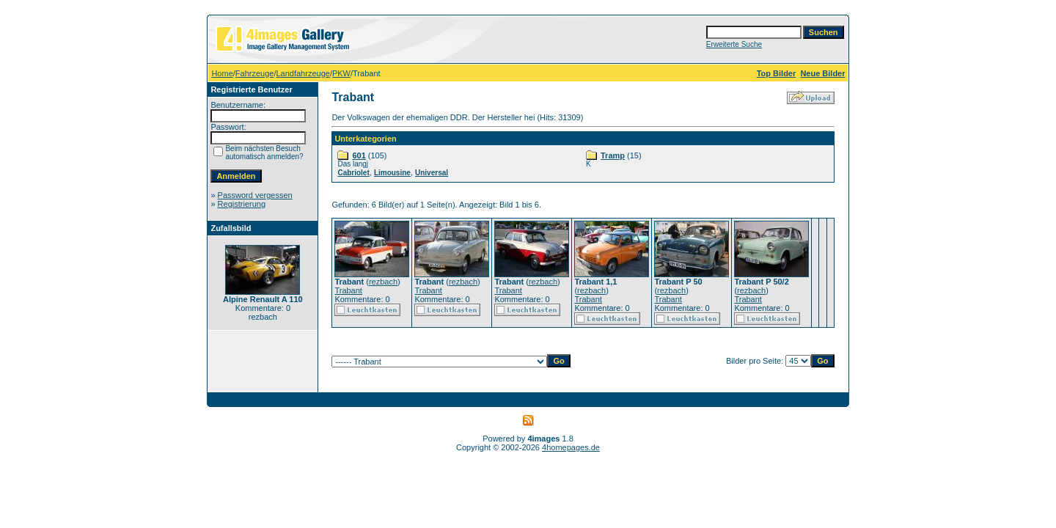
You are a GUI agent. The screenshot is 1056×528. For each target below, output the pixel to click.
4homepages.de (571, 447)
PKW (341, 73)
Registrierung (241, 203)
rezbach (383, 281)
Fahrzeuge (254, 73)
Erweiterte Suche (734, 44)
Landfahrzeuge (302, 73)
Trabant (348, 290)
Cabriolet (353, 173)
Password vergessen (255, 195)
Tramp (613, 155)
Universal (431, 173)
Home (221, 73)
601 (358, 155)
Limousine (392, 173)
